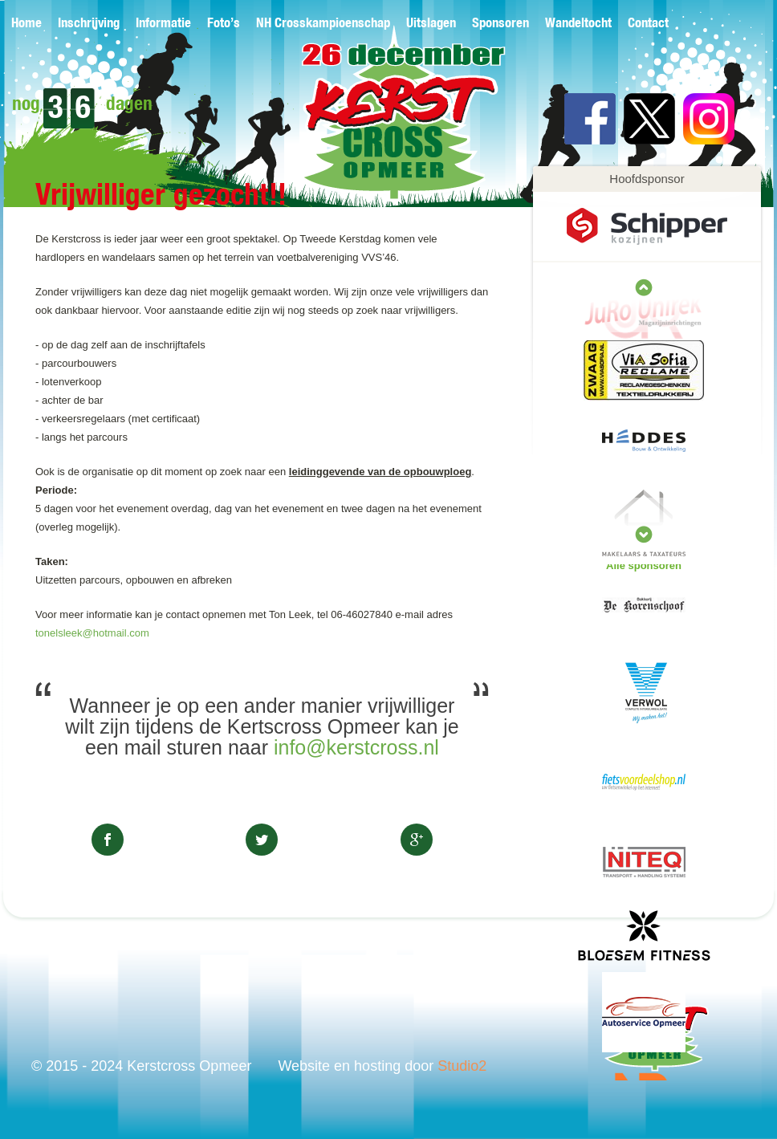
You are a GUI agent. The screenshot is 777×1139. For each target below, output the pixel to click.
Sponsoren (500, 24)
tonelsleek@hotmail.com (92, 633)
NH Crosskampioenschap (323, 24)
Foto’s (223, 24)
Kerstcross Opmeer (377, 126)
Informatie (163, 24)
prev (644, 534)
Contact (648, 24)
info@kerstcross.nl (356, 747)
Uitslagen (431, 24)
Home (26, 24)
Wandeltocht (578, 24)
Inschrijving (89, 24)
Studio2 (461, 1066)
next (644, 287)
